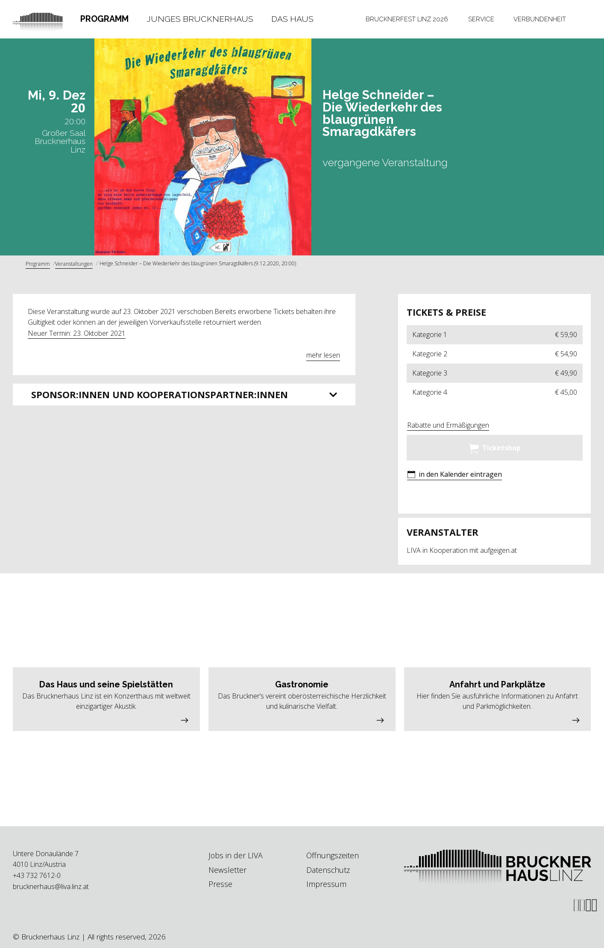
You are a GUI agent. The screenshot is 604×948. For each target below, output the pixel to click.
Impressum (326, 884)
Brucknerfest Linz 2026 (407, 19)
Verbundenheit (539, 19)
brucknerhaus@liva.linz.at (51, 886)
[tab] (104, 19)
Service (481, 19)
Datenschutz (328, 870)
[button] (454, 475)
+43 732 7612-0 (37, 875)
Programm (104, 19)
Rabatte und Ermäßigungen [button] (448, 425)
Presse (220, 884)
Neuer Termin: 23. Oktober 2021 (77, 333)
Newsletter (227, 870)
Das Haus (292, 19)
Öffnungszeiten (332, 855)
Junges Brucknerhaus (200, 19)
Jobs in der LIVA (235, 855)
